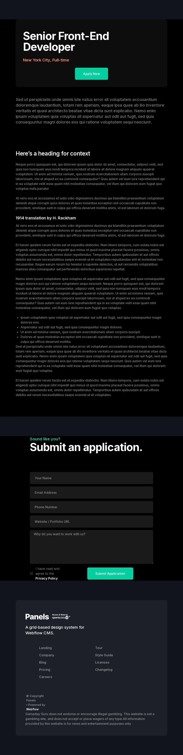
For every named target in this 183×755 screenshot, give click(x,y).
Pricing (44, 670)
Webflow (32, 709)
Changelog (103, 670)
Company (46, 655)
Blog (42, 662)
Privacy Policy (46, 578)
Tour (99, 648)
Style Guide (104, 655)
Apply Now (91, 74)
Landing (45, 648)
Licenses (102, 662)
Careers (45, 677)
